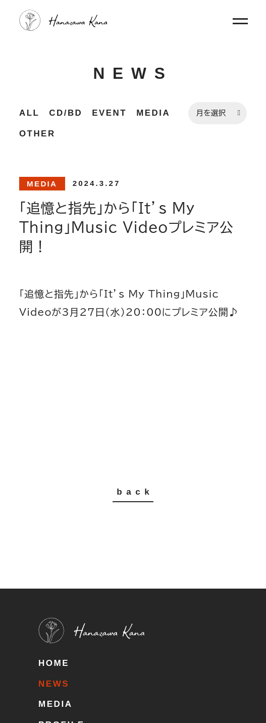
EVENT (109, 113)
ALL (29, 113)
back (135, 492)
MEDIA (153, 113)
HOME (53, 663)
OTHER (37, 133)
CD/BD (65, 113)
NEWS (53, 684)
